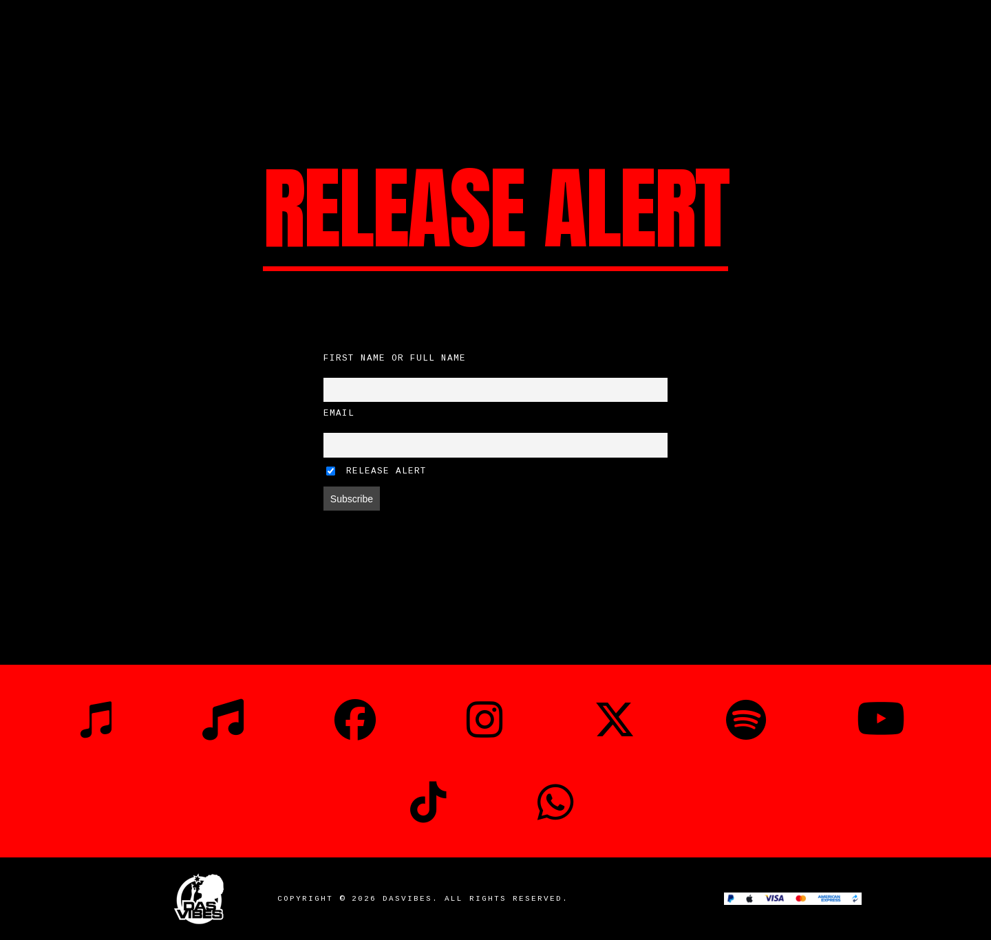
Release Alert (376, 471)
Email (338, 413)
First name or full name (394, 358)
